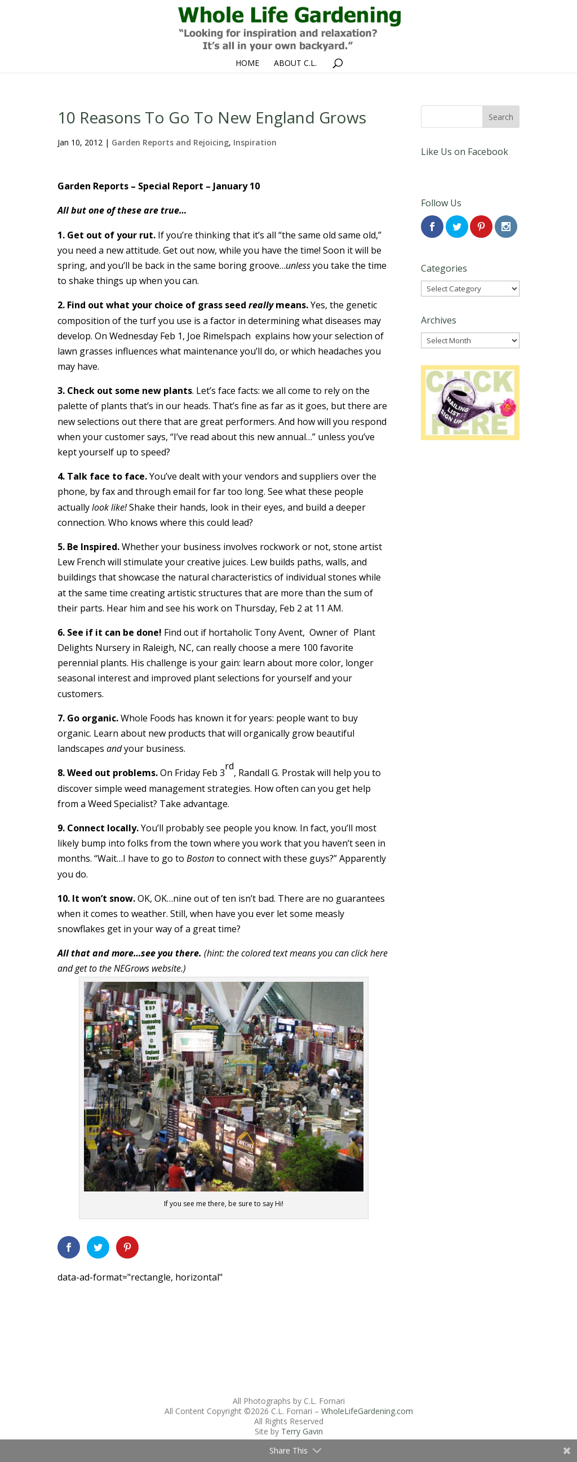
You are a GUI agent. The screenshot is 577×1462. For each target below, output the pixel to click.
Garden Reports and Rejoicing (170, 142)
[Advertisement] (223, 1310)
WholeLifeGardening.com (367, 1411)
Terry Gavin (302, 1431)
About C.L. (295, 63)
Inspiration (255, 142)
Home (247, 63)
